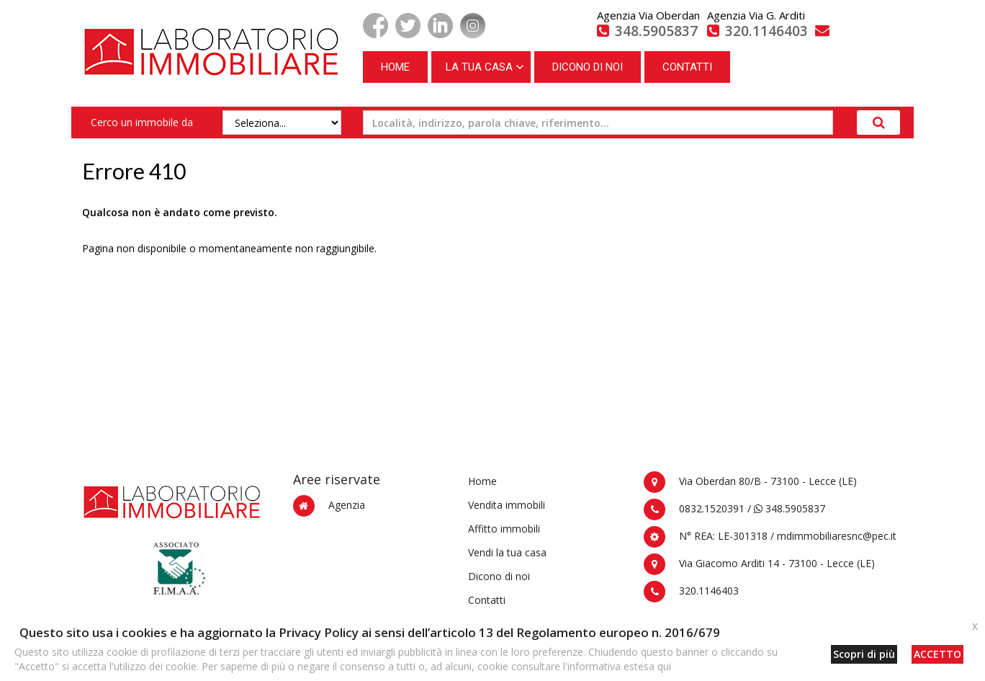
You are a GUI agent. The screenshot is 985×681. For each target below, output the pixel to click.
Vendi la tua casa (507, 552)
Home (482, 481)
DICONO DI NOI (587, 67)
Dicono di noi (499, 576)
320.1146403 (709, 590)
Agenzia (346, 505)
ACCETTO (937, 654)
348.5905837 (789, 508)
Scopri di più (864, 654)
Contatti (486, 600)
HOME (395, 67)
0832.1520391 (712, 508)
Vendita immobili (506, 505)
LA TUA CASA (479, 67)
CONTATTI (687, 67)
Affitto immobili (504, 528)
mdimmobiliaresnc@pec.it (836, 536)
